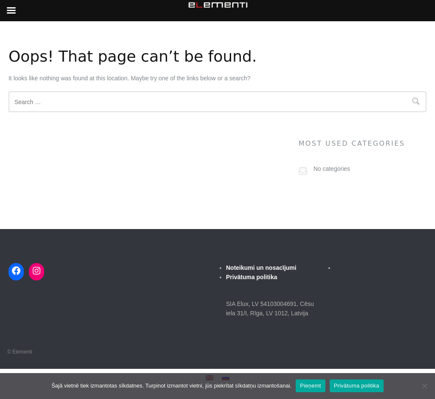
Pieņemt (310, 385)
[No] (424, 386)
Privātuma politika (356, 385)
